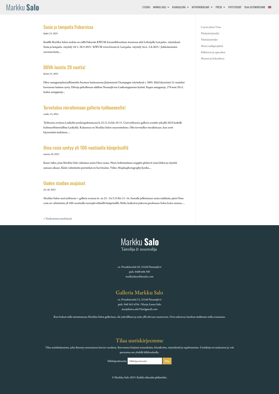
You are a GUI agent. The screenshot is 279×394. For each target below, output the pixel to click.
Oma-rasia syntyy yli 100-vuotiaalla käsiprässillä (85, 147)
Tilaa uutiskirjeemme (254, 7)
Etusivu (146, 7)
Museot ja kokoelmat (212, 58)
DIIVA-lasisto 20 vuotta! (64, 67)
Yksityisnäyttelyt (210, 33)
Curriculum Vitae (211, 27)
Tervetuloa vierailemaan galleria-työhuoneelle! (84, 107)
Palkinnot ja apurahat (213, 52)
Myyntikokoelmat (200, 7)
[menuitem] (269, 10)
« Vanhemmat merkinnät (57, 218)
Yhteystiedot (234, 7)
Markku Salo (159, 7)
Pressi (219, 7)
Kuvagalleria (179, 7)
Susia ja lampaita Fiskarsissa (68, 26)
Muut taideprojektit (212, 46)
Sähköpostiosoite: (135, 361)
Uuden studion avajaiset (64, 183)
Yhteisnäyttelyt (209, 39)
